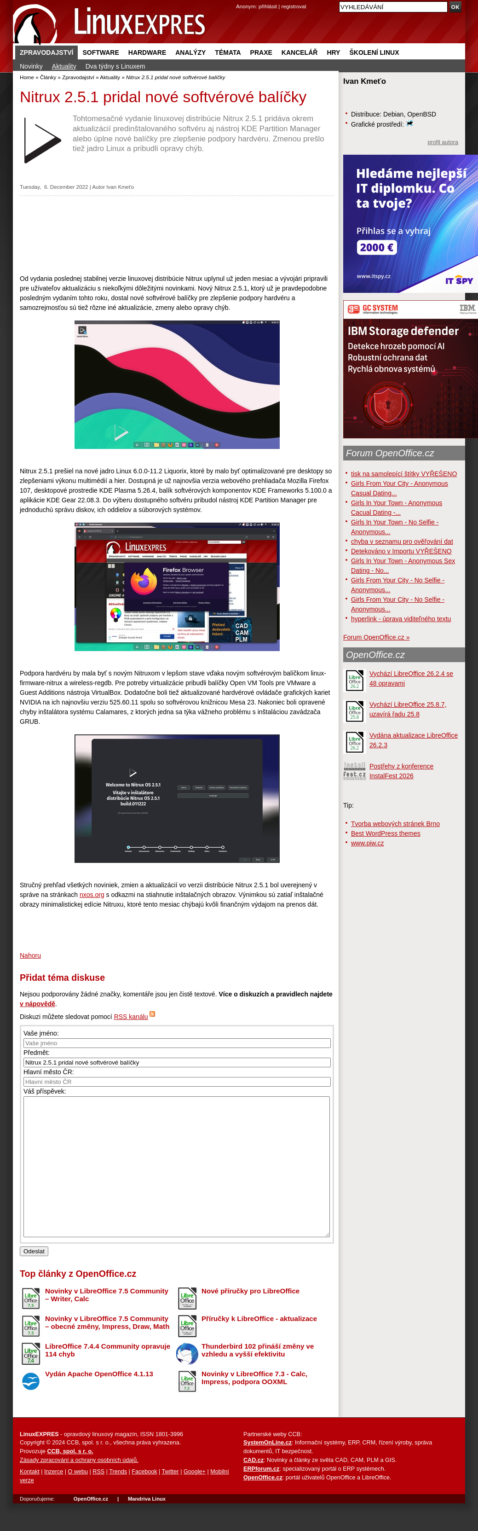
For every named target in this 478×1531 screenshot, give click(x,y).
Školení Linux (374, 52)
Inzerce (53, 1499)
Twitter (170, 1499)
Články (48, 77)
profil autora (442, 142)
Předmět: (36, 1052)
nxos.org (92, 894)
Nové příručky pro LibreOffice (250, 1318)
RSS (98, 1499)
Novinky (31, 66)
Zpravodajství (46, 52)
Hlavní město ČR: (48, 1072)
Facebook (144, 1499)
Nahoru (30, 955)
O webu (78, 1499)
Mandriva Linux (147, 1526)
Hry (333, 52)
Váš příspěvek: (44, 1091)
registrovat (294, 6)
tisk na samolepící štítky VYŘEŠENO (404, 473)
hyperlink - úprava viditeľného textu (401, 619)
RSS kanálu (131, 1016)
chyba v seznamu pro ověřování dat (402, 541)
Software (100, 52)
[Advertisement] (177, 235)
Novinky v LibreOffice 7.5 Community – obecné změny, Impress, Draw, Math (107, 1350)
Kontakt (30, 1499)
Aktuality (64, 66)
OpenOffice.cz (375, 655)
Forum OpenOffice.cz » (376, 637)
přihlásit (268, 6)
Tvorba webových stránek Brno (395, 823)
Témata (228, 52)
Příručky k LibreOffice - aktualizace (259, 1346)
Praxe (261, 52)
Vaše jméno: (41, 1033)
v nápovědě (37, 1003)
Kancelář (300, 52)
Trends (118, 1499)
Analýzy (190, 52)
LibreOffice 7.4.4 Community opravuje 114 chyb (107, 1377)
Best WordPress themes (385, 833)
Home (27, 77)
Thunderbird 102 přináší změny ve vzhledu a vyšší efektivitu (258, 1377)
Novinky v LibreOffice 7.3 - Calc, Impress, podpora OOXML (254, 1405)
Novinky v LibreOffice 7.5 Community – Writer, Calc (106, 1322)
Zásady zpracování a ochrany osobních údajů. (79, 1487)
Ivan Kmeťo (120, 187)
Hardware (147, 52)
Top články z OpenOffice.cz (78, 1301)
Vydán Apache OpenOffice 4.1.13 (99, 1401)
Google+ (195, 1499)
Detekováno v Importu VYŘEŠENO (401, 551)
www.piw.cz (367, 843)
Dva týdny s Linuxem (115, 66)
